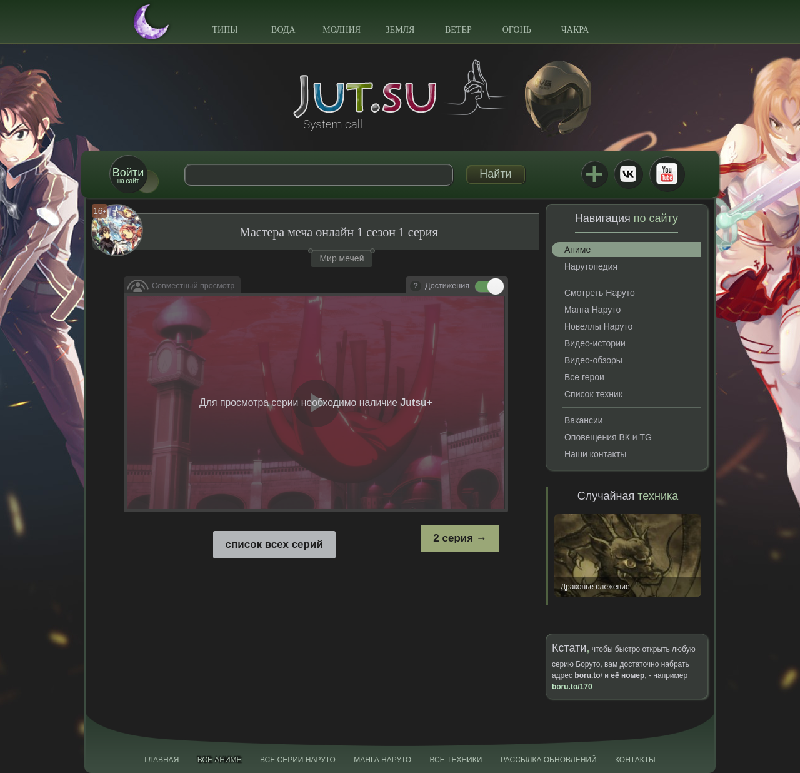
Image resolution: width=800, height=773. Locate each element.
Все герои (584, 377)
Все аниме (220, 759)
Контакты (635, 759)
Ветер (458, 29)
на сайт (128, 175)
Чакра (575, 29)
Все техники (455, 759)
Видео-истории (595, 343)
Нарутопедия (591, 266)
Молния (341, 29)
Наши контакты (595, 454)
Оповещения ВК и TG (608, 437)
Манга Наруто (592, 310)
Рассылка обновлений (549, 759)
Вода (283, 29)
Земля (400, 29)
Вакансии (583, 420)
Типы (225, 29)
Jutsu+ (594, 174)
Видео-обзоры (593, 360)
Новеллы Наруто (598, 326)
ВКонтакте (628, 173)
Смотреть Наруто (599, 293)
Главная (161, 759)
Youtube (666, 173)
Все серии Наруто (298, 759)
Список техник (593, 394)
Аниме (577, 250)
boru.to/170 (572, 686)
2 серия (453, 538)
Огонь (516, 29)
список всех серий (274, 544)
